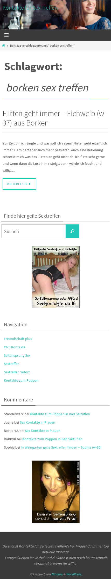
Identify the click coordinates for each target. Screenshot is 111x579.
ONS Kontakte (14, 347)
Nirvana (57, 574)
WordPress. (74, 574)
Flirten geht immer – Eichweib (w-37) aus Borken (55, 118)
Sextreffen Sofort (17, 372)
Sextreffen (11, 363)
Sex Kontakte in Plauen (37, 422)
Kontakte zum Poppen (21, 380)
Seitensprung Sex (17, 355)
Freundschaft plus (18, 338)
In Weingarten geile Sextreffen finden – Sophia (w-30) (61, 447)
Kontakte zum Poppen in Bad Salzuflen (60, 414)
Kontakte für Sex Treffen (30, 7)
